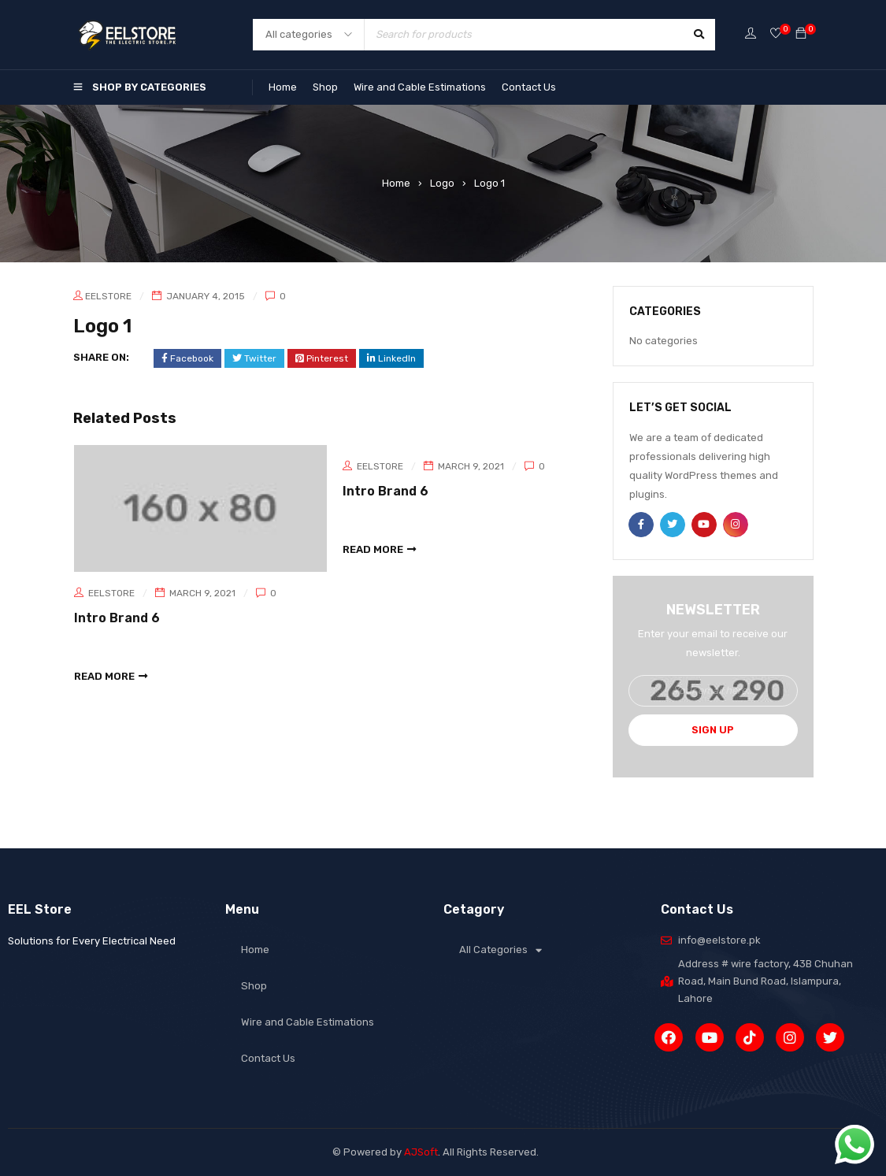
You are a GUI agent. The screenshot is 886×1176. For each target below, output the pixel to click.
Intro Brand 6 (117, 617)
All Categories (500, 950)
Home (283, 87)
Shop (325, 87)
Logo (442, 183)
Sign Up (712, 730)
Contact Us (529, 87)
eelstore (108, 296)
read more (104, 675)
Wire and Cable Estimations (420, 87)
